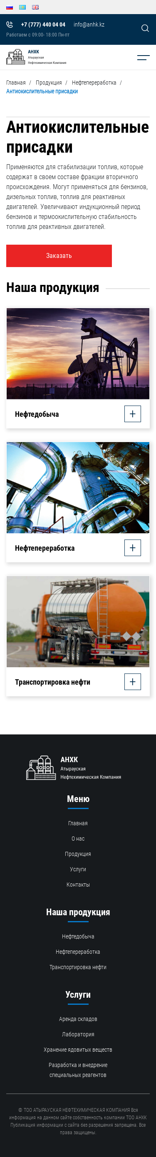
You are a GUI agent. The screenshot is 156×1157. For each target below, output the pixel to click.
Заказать (59, 256)
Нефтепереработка (94, 82)
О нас (78, 838)
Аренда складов (78, 1019)
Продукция (49, 82)
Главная (16, 82)
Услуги (78, 869)
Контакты (78, 884)
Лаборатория (78, 1034)
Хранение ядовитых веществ (78, 1049)
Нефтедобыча (78, 936)
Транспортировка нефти (78, 967)
